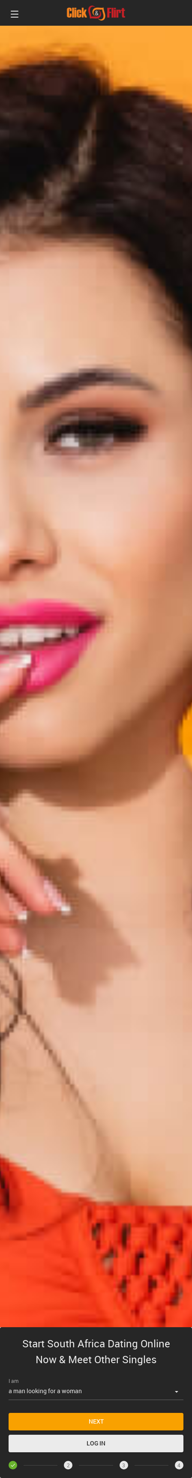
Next (96, 1421)
